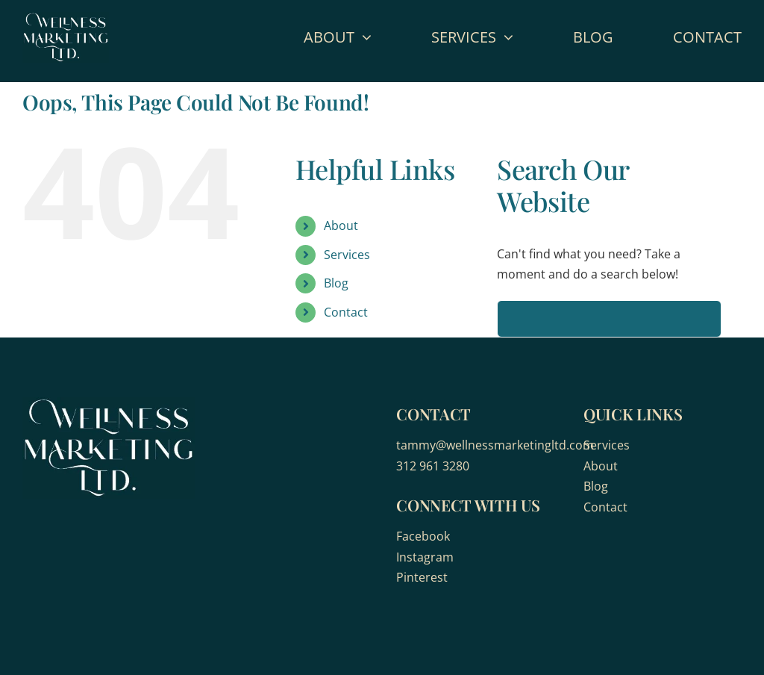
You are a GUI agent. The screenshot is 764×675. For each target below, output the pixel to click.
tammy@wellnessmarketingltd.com (495, 445)
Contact (346, 312)
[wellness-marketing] (65, 18)
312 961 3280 (432, 466)
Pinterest (422, 577)
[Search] (515, 319)
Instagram (425, 557)
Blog (336, 283)
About (341, 225)
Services (347, 254)
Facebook (423, 536)
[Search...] (609, 319)
